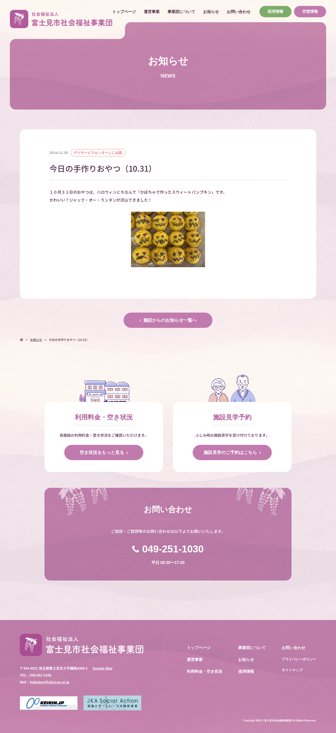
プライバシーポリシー (299, 659)
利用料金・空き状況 (204, 671)
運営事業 (152, 12)
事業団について (181, 12)
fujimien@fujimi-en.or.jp (49, 682)
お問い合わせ (239, 12)
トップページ (124, 12)
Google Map (102, 668)
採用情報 (275, 11)
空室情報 (310, 11)
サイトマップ (292, 670)
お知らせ (211, 12)
